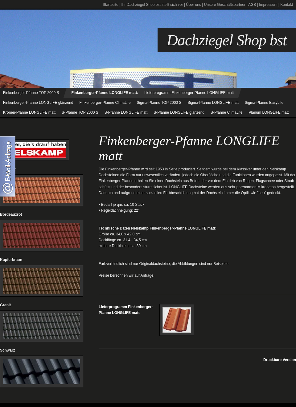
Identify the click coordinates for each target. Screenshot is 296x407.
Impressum (268, 4)
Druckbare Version (279, 360)
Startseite (110, 4)
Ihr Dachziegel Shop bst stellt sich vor (152, 4)
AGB (252, 4)
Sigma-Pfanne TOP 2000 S (159, 102)
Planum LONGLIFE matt (269, 112)
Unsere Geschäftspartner (224, 4)
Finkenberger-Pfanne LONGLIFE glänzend (38, 102)
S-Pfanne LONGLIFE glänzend (179, 112)
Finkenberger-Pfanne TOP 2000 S (31, 93)
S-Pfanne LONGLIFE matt (126, 112)
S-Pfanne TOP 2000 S (80, 112)
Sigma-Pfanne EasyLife (264, 102)
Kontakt (286, 4)
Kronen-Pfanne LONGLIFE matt (29, 112)
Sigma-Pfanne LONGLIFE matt (212, 102)
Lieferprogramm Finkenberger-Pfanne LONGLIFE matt (189, 93)
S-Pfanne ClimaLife (226, 112)
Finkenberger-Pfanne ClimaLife (104, 102)
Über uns (193, 4)
